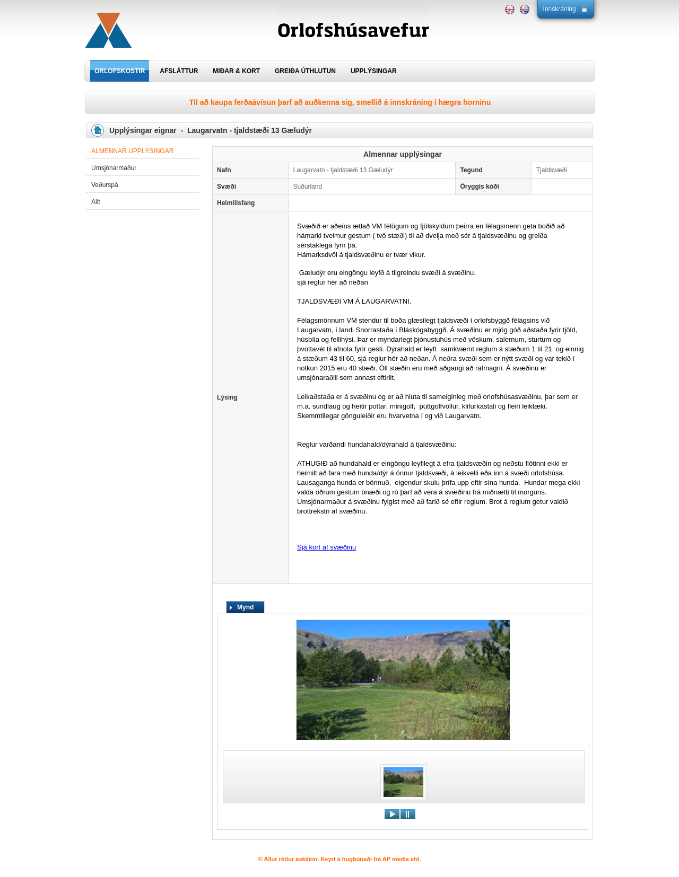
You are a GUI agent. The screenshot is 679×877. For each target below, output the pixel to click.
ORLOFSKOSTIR (119, 71)
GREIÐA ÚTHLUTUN (305, 71)
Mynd (245, 607)
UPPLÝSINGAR (374, 71)
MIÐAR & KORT (236, 71)
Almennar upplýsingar (132, 151)
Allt (95, 202)
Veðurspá (104, 185)
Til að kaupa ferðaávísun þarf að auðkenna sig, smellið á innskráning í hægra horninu (340, 102)
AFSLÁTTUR (179, 71)
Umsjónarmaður (113, 168)
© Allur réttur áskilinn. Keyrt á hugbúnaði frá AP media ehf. (339, 859)
